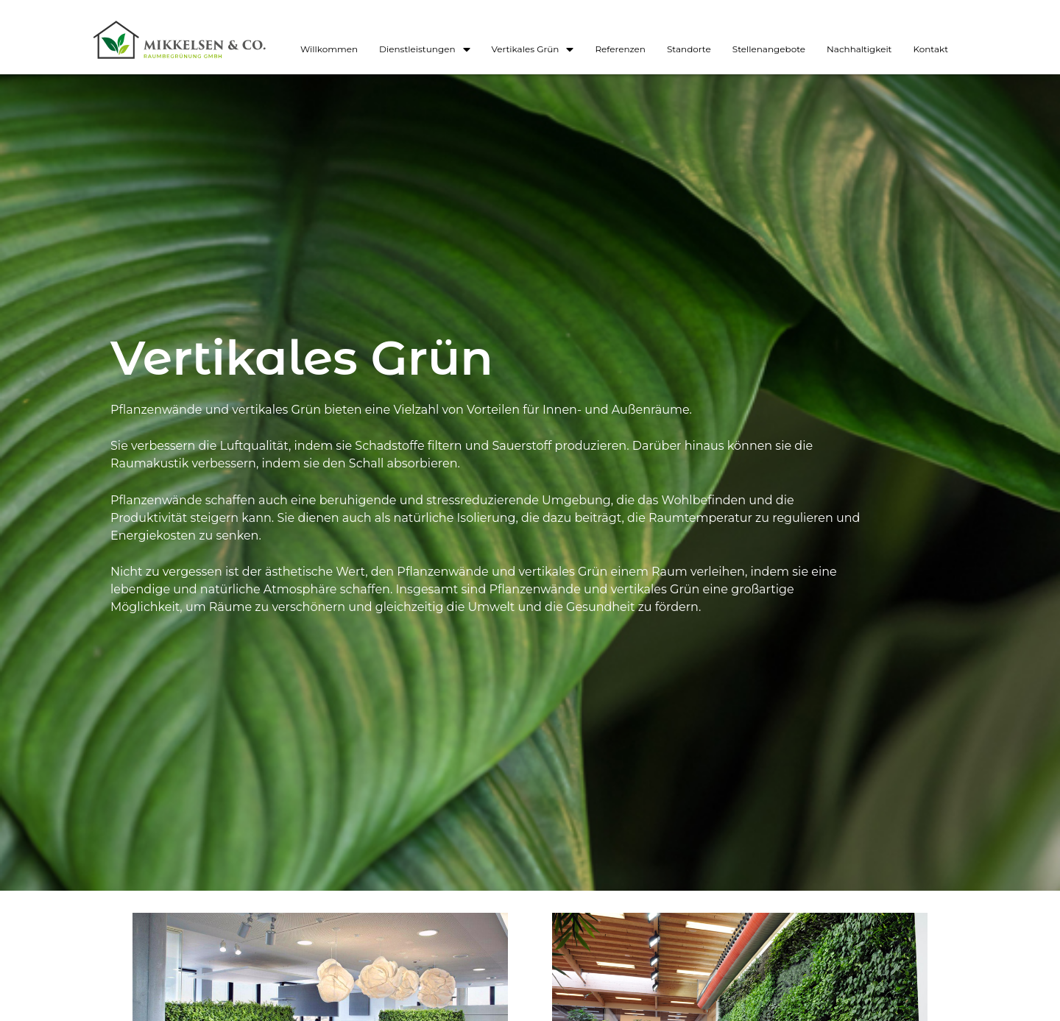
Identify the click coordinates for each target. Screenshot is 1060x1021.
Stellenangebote (768, 48)
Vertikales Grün (533, 49)
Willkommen (329, 48)
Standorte (689, 48)
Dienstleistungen (424, 49)
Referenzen (620, 48)
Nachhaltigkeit (859, 48)
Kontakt (930, 48)
